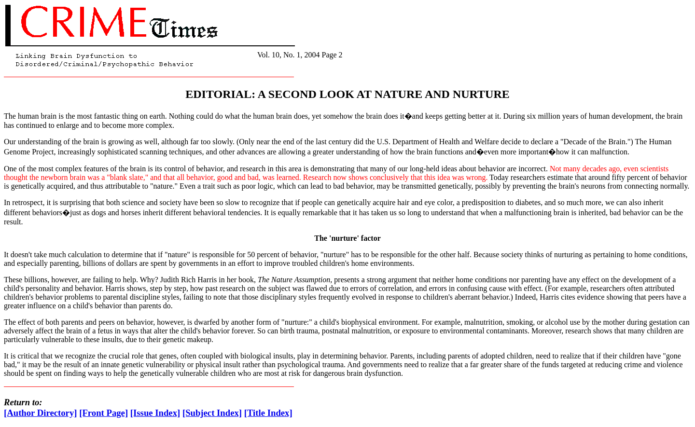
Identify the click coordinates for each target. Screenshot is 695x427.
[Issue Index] (155, 413)
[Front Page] (103, 413)
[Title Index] (268, 413)
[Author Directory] (40, 413)
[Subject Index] (212, 413)
